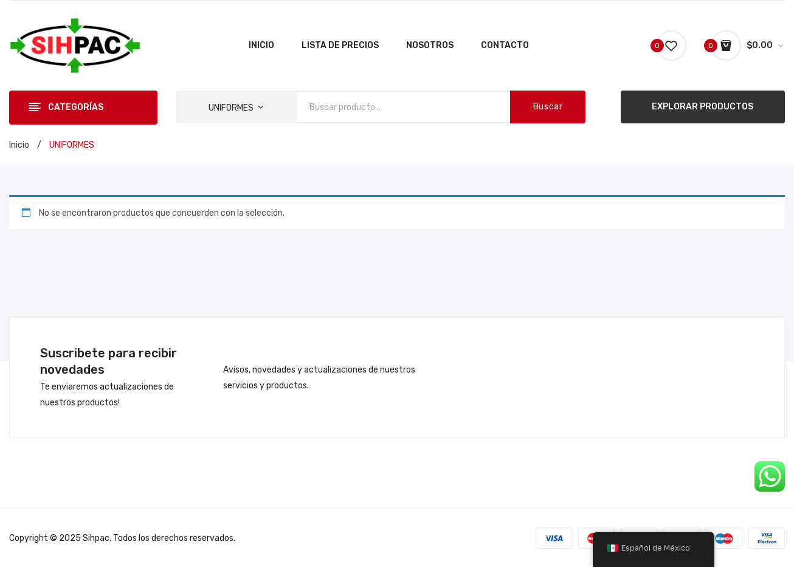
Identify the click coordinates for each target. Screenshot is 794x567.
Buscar (548, 106)
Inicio (19, 145)
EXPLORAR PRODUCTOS (702, 106)
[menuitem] (261, 45)
